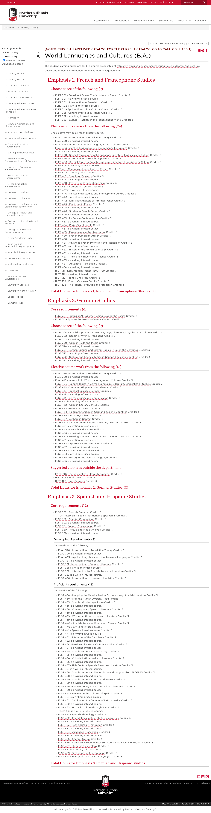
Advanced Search (12, 64)
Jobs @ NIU (187, 783)
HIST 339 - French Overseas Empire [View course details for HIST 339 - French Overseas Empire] (76, 281)
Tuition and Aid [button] (144, 20)
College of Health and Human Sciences (18, 214)
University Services (18, 285)
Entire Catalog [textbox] (10, 52)
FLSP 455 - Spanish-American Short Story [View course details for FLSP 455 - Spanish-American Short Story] (82, 651)
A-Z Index (100, 2)
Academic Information (20, 97)
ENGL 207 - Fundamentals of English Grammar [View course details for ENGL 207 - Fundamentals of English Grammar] (82, 474)
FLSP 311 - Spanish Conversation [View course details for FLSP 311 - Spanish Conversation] (74, 526)
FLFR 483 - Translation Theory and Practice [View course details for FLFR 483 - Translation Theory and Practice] (80, 256)
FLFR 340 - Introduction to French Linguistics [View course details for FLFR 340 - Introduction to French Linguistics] (82, 158)
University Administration (22, 291)
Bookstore (8, 783)
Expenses (13, 270)
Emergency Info (151, 783)
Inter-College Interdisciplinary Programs (19, 245)
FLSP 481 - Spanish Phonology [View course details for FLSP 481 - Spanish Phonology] (76, 714)
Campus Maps (15, 303)
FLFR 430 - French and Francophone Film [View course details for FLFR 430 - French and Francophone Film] (80, 183)
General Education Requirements (16, 145)
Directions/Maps (21, 783)
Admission (13, 118)
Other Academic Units (20, 238)
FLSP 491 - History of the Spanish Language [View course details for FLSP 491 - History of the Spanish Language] (84, 756)
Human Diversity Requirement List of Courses (20, 159)
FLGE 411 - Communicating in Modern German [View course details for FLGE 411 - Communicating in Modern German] (82, 387)
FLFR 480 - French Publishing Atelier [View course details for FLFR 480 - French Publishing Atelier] (77, 235)
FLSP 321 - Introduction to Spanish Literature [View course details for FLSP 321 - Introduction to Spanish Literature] (84, 564)
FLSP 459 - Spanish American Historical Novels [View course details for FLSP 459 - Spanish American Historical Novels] (85, 679)
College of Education (19, 198)
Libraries (131, 2)
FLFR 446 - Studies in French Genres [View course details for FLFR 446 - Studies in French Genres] (77, 211)
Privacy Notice (70, 804)
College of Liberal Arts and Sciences (21, 222)
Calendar (111, 2)
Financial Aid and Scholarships (16, 277)
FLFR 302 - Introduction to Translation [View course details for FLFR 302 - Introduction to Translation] (77, 102)
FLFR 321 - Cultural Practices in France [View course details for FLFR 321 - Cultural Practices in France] (77, 113)
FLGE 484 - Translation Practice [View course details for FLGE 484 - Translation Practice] (74, 450)
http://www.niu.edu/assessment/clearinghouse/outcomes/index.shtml (158, 66)
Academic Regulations (20, 132)
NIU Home (9, 27)
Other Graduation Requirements (16, 185)
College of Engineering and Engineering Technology (21, 205)
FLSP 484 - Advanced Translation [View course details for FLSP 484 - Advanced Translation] (78, 732)
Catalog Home (16, 73)
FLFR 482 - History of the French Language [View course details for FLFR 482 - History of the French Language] (80, 249)
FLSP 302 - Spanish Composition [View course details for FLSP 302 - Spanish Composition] (74, 519)
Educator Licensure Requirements (17, 176)
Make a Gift (142, 2)
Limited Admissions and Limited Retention (19, 125)
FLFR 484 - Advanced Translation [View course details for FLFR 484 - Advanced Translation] (75, 263)
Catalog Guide (16, 79)
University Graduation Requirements (18, 168)
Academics (22, 27)
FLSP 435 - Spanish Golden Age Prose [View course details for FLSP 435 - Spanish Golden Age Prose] (80, 602)
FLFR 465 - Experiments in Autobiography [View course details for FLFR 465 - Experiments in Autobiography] (80, 232)
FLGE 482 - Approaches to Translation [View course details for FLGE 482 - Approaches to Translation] (77, 443)
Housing (164, 783)
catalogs (63, 809)
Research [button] (184, 20)
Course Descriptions (19, 258)
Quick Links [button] (166, 2)
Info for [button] (154, 2)
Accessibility (175, 783)
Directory (121, 2)
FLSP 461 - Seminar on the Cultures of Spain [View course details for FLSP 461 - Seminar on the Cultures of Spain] (84, 693)
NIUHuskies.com (202, 783)
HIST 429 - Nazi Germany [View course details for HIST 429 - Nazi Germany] (70, 481)
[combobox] (179, 43)
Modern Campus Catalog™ (140, 809)
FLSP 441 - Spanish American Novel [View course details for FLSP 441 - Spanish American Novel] (79, 630)
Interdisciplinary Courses (21, 252)
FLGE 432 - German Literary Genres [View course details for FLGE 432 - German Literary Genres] (76, 405)
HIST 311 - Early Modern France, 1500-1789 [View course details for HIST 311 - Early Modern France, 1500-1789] (80, 270)
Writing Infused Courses (21, 152)
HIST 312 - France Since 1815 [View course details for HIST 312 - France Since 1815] (71, 277)
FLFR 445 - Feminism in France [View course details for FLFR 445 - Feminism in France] (73, 204)
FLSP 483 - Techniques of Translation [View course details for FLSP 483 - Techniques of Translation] (80, 725)
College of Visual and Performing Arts (18, 230)
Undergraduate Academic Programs (20, 110)
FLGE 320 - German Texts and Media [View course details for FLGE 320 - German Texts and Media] (76, 343)
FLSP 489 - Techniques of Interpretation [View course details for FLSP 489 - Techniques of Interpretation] (81, 753)
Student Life (166, 20)
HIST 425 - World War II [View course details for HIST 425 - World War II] (69, 477)
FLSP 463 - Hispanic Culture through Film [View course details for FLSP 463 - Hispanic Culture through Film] (82, 707)
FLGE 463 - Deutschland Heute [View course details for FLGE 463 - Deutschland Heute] (73, 429)
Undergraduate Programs (22, 138)
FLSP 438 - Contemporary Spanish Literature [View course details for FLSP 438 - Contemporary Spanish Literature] (84, 609)
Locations (200, 20)
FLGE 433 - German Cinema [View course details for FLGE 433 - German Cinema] (71, 408)
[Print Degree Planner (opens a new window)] (198, 50)
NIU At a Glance (38, 783)
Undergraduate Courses (21, 103)
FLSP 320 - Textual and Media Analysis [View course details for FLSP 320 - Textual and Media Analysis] (78, 529)
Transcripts (52, 783)
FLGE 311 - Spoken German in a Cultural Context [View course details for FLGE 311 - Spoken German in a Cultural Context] (83, 319)
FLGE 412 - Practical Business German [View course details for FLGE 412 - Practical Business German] (77, 391)
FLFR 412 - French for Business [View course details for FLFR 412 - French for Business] (73, 176)
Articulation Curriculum (20, 264)
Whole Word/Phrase (15, 60)
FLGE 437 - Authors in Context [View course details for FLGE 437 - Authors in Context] (73, 419)
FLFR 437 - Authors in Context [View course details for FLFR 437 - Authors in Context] (73, 186)
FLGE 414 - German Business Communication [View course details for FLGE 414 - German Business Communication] (81, 398)
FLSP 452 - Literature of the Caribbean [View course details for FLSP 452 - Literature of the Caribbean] (81, 637)
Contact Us (64, 783)
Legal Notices (15, 297)
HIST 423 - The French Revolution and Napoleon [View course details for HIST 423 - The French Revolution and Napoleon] (83, 285)
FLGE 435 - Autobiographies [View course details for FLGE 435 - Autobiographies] (72, 415)
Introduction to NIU (18, 91)
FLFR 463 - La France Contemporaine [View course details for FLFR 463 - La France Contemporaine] (77, 218)
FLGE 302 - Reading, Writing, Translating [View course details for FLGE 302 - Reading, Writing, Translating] (79, 336)
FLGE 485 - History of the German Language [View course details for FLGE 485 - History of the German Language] (81, 457)
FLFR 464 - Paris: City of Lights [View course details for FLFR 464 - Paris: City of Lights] (73, 225)
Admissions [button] (121, 20)
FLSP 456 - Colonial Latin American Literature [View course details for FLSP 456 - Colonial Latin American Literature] (85, 658)
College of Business (18, 192)
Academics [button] (101, 20)
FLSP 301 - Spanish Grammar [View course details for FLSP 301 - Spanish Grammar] (72, 512)
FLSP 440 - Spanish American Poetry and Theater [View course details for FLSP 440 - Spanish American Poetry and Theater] (87, 623)
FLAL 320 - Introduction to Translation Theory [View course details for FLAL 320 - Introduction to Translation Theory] (82, 137)
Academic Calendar (19, 85)
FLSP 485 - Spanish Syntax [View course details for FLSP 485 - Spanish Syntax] (74, 739)
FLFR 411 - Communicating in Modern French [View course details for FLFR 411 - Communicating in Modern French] (81, 169)
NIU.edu (11, 2)
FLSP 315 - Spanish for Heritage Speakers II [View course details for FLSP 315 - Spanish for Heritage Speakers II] (90, 515)
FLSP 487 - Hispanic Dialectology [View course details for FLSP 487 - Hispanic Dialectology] (77, 746)
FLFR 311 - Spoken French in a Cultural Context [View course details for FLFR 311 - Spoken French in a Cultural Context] (82, 109)
